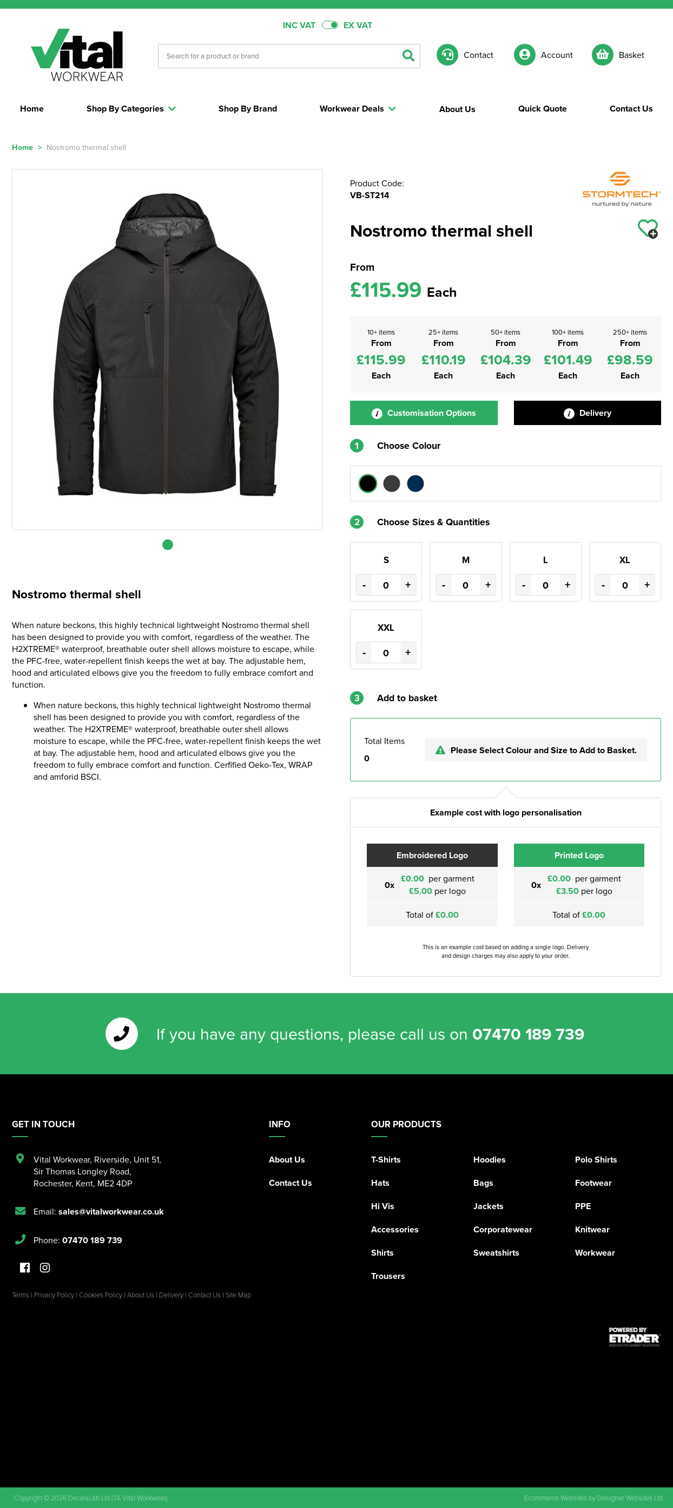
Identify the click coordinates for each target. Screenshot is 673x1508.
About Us (287, 1159)
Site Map (238, 1295)
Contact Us (290, 1183)
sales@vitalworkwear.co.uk (111, 1211)
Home (22, 147)
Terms (20, 1295)
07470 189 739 (528, 1034)
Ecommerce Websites (555, 1498)
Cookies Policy (100, 1295)
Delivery (587, 413)
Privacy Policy (54, 1295)
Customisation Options (424, 413)
